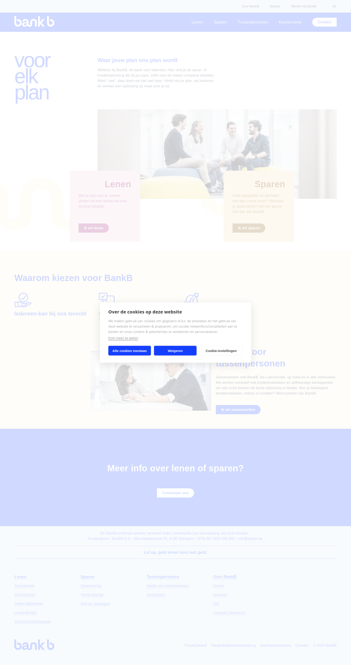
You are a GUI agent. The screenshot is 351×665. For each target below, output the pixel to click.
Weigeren (175, 350)
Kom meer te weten (123, 338)
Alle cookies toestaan (129, 350)
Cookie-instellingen (221, 350)
